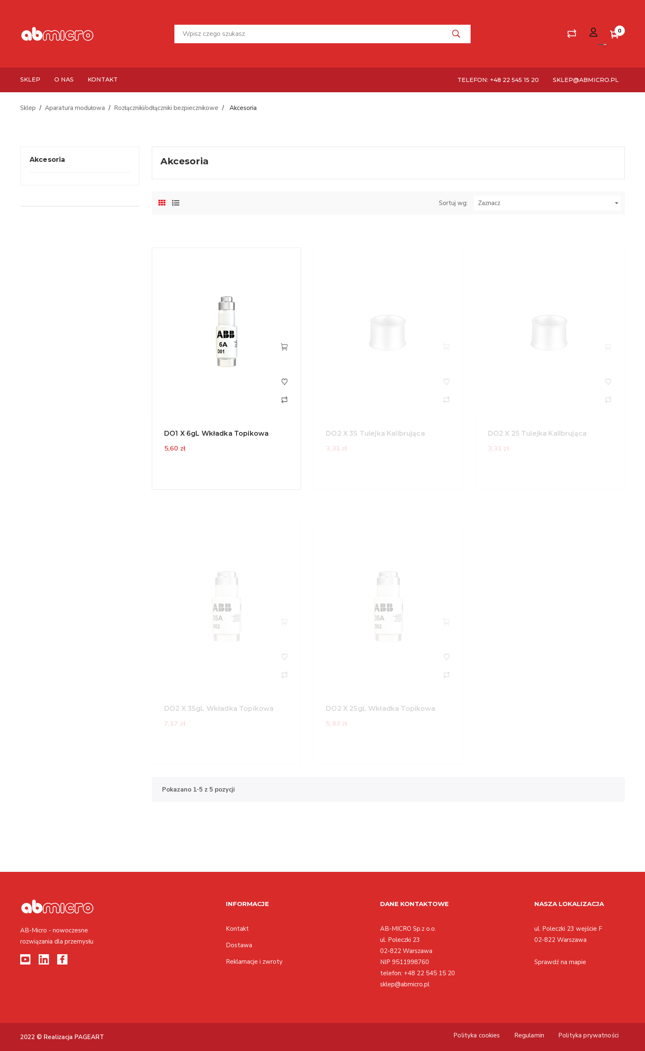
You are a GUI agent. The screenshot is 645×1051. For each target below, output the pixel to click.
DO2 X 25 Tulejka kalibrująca (537, 433)
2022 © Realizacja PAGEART (62, 1037)
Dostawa (239, 945)
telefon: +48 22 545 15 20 (498, 80)
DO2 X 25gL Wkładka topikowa (380, 708)
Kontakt (237, 929)
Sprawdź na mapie (560, 962)
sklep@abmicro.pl (586, 80)
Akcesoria (47, 159)
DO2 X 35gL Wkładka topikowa (219, 708)
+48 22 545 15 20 (429, 973)
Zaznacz (549, 203)
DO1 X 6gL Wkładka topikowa (216, 433)
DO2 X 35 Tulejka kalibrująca (375, 433)
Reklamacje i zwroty (254, 962)
